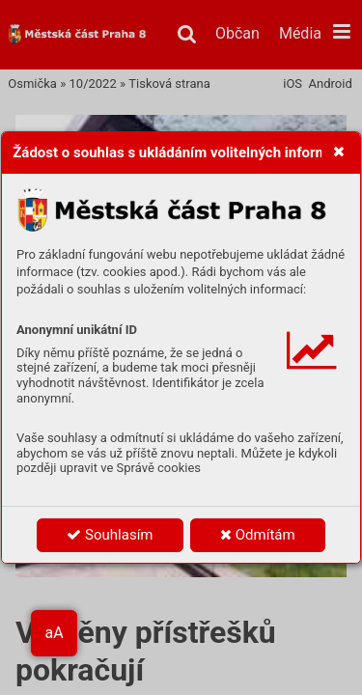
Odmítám (257, 534)
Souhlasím (110, 534)
